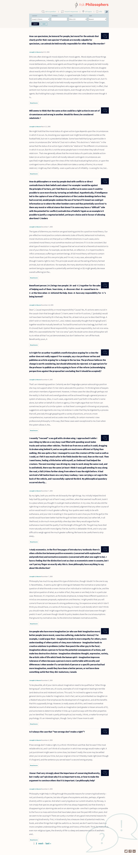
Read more (34, 103)
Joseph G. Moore (35, 52)
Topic (71, 15)
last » (48, 843)
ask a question (50, 11)
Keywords (55, 15)
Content (34, 15)
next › (41, 843)
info (100, 11)
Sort (90, 15)
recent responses (71, 11)
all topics (88, 11)
